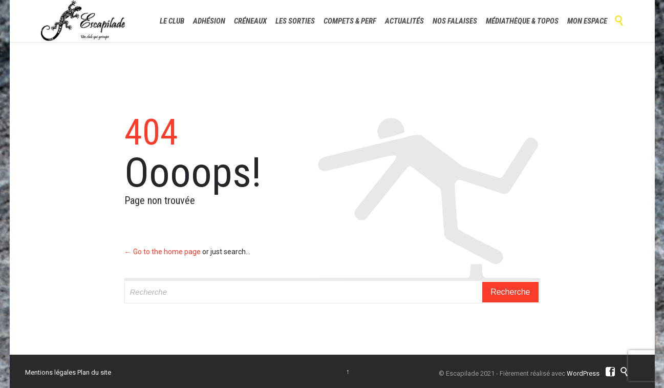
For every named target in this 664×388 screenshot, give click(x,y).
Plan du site (94, 372)
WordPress (583, 373)
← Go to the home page (162, 252)
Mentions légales (50, 372)
